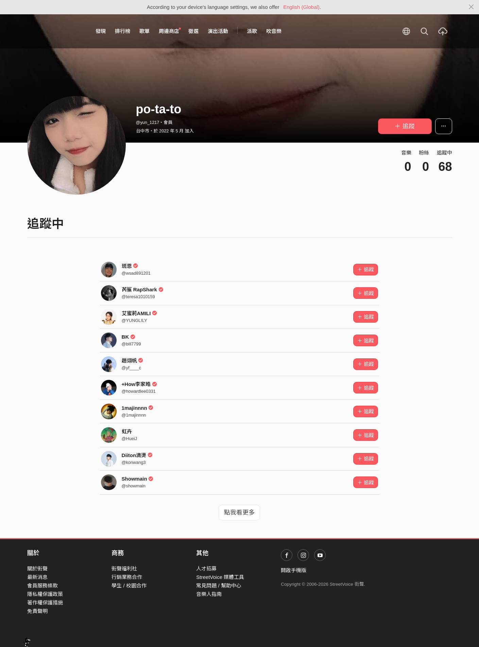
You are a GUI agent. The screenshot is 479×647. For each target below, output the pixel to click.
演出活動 (218, 31)
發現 (101, 31)
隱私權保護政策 (45, 594)
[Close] (471, 7)
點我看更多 (239, 512)
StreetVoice (55, 31)
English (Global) (301, 7)
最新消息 (37, 577)
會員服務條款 (42, 585)
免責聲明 (37, 611)
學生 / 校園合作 (129, 585)
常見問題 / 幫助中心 (218, 585)
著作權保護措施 (45, 602)
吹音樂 (273, 31)
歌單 (144, 31)
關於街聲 (37, 568)
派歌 (252, 31)
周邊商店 (170, 31)
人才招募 (206, 568)
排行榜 (122, 31)
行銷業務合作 (127, 577)
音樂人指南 (209, 594)
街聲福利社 (124, 568)
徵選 (193, 31)
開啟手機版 (293, 570)
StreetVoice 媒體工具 (220, 577)
